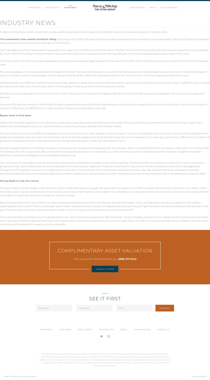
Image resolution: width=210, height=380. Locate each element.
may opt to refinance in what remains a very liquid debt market (56, 191)
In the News (70, 7)
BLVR (204, 376)
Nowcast (161, 50)
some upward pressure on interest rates (154, 82)
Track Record (137, 7)
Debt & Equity (52, 7)
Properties (35, 7)
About (152, 7)
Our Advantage (169, 7)
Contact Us (163, 329)
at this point (24, 206)
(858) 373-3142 (127, 259)
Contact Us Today (105, 269)
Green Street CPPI (15, 61)
